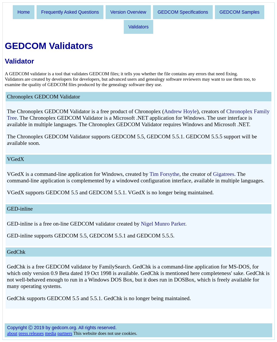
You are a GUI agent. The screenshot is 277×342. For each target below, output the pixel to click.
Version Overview (128, 12)
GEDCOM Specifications (183, 12)
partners (64, 333)
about (12, 333)
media (50, 333)
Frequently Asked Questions (70, 12)
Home (24, 12)
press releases (31, 333)
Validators (138, 26)
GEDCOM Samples (239, 12)
